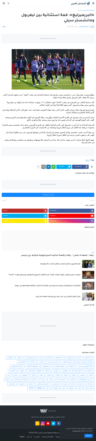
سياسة (81, 384)
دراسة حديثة (62, 380)
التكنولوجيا (45, 366)
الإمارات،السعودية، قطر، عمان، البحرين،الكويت (77, 362)
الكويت (21, 371)
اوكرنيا (49, 375)
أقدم (4, 200)
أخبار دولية (70, 358)
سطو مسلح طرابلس (21, 380)
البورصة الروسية (59, 366)
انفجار (66, 375)
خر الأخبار (73, 380)
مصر (63, 388)
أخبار (79, 358)
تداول (33, 375)
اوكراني (57, 375)
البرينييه (32, 362)
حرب (8, 375)
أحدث (91, 200)
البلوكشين (22, 362)
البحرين (41, 362)
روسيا (43, 380)
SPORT (31, 388)
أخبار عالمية (59, 358)
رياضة (80, 10)
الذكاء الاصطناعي (17, 366)
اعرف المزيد (76, 431)
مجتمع (71, 388)
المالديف (12, 371)
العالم (47, 371)
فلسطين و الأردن (42, 384)
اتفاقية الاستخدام (47, 437)
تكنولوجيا (25, 375)
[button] (93, 3)
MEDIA (40, 388)
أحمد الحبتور (89, 358)
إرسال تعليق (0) (48, 195)
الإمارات (10, 358)
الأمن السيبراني (53, 362)
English (22, 437)
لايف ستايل (89, 388)
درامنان (51, 380)
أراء (40, 358)
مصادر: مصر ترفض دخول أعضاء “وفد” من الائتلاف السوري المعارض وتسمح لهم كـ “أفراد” (44, 275)
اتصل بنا (37, 437)
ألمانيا (91, 375)
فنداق (31, 384)
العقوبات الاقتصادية (34, 371)
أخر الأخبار (49, 358)
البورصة (71, 366)
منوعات (55, 388)
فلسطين (56, 384)
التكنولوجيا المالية (32, 366)
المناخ (74, 375)
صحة (73, 384)
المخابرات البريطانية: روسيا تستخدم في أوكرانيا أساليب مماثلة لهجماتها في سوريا (47, 286)
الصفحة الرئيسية (88, 10)
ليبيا (79, 388)
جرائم (15, 375)
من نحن (29, 437)
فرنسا (65, 384)
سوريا (7, 380)
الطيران (55, 371)
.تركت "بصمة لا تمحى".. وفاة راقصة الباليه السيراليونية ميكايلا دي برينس (57, 255)
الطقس (65, 371)
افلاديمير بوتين (30, 358)
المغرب (82, 375)
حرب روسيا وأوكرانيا (86, 380)
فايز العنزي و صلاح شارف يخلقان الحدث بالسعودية (60, 264)
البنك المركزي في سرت (85, 366)
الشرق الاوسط (77, 371)
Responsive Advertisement (48, 39)
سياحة (90, 384)
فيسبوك (22, 384)
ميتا (47, 388)
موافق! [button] (88, 436)
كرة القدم (12, 384)
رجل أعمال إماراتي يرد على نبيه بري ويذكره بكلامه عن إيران (58, 296)
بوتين (41, 375)
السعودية (89, 371)
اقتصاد (19, 358)
